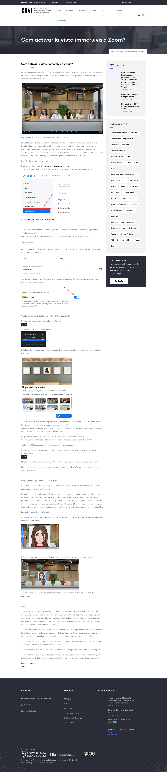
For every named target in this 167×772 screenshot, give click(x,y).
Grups (113, 198)
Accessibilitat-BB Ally (119, 133)
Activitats (134, 133)
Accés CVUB (126, 2)
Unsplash (49, 763)
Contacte (61, 20)
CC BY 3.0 (73, 760)
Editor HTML (115, 180)
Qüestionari (130, 210)
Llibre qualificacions (118, 204)
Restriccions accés (118, 228)
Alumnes (114, 145)
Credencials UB (132, 162)
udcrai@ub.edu (28, 711)
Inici (59, 10)
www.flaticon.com (51, 760)
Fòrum (122, 186)
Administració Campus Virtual (122, 139)
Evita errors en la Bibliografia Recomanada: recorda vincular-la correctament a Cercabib (121, 700)
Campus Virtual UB (71, 713)
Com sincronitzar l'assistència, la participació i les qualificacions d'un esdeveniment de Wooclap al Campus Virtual (129, 80)
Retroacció (133, 228)
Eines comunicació (29, 663)
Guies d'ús (107, 10)
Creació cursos (116, 162)
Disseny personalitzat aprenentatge (124, 174)
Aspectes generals (118, 150)
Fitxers (113, 186)
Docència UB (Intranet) (73, 718)
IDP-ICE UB (68, 704)
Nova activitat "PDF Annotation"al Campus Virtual (130, 106)
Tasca (113, 234)
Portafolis (133, 204)
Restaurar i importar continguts (122, 222)
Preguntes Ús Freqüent (87, 10)
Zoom (23, 666)
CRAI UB (67, 699)
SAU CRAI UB (69, 723)
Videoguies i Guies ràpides (120, 240)
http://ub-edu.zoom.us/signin (56, 166)
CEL (128, 156)
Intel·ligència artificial (127, 198)
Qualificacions (116, 210)
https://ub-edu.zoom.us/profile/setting (38, 219)
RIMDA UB (68, 708)
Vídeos (137, 240)
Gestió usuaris (129, 192)
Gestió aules (134, 186)
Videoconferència (126, 234)
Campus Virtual (117, 156)
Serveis (119, 10)
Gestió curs (115, 192)
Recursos (114, 216)
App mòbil (125, 145)
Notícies (69, 10)
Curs (113, 168)
